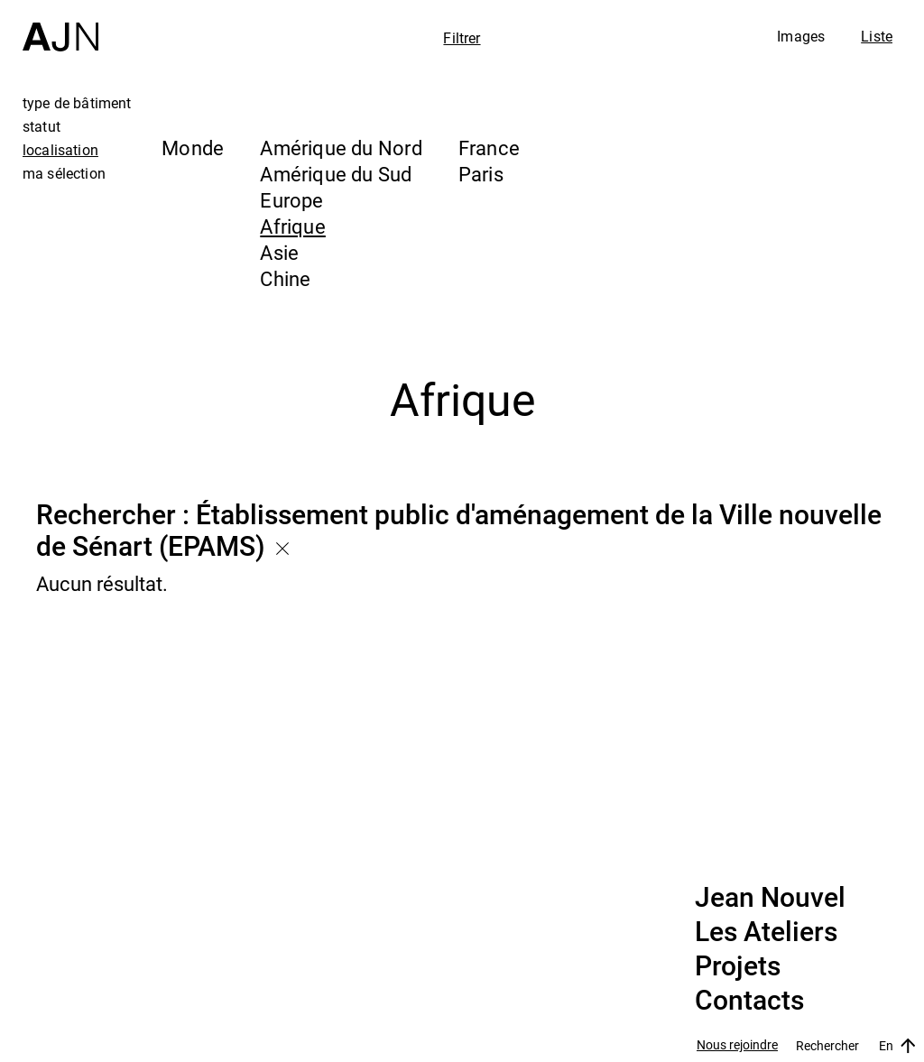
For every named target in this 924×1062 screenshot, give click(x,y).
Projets (738, 966)
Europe (291, 200)
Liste (876, 36)
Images (801, 36)
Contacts (749, 1001)
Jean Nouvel (770, 898)
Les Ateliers (766, 932)
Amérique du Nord (341, 147)
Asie (279, 252)
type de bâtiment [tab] (77, 103)
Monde (193, 147)
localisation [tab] (60, 150)
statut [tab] (41, 126)
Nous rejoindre (737, 1045)
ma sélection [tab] (64, 173)
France (489, 147)
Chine (285, 278)
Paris (481, 174)
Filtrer (461, 38)
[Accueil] (60, 25)
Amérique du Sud (335, 174)
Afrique (293, 226)
